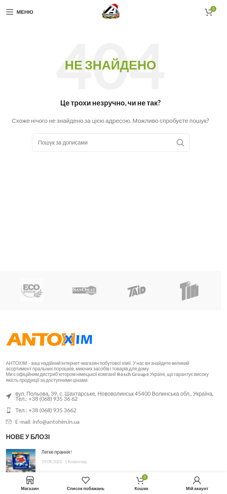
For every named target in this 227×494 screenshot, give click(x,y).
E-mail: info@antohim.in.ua (47, 421)
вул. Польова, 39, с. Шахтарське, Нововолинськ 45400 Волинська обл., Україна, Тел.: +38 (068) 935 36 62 (114, 396)
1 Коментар (76, 461)
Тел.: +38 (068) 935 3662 (45, 410)
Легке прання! (56, 452)
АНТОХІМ (16, 363)
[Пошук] (111, 142)
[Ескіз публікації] (20, 461)
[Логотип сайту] (111, 11)
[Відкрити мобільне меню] (19, 12)
